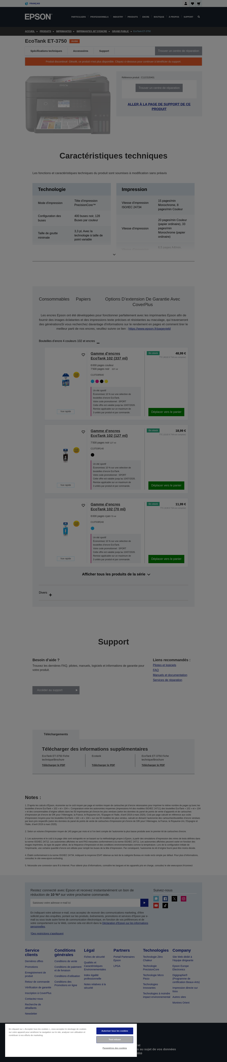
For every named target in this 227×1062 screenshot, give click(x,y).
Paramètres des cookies (115, 1048)
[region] (71, 1040)
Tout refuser (115, 1039)
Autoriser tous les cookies (114, 1031)
